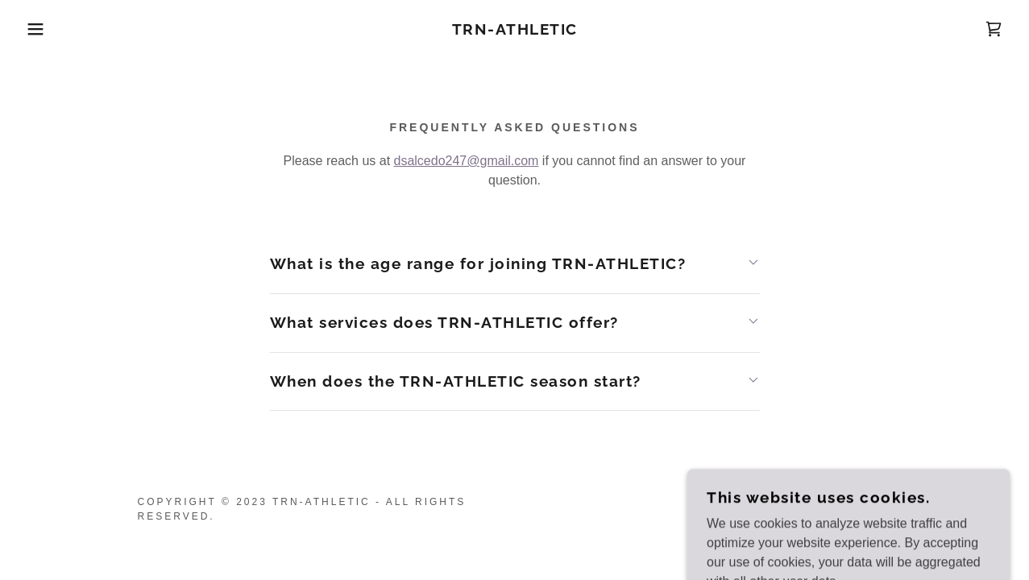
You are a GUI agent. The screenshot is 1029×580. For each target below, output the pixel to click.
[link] (515, 30)
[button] (51, 29)
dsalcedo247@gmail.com (466, 161)
